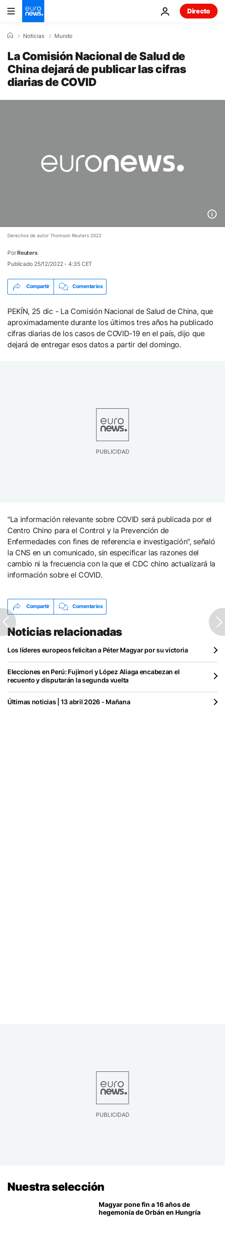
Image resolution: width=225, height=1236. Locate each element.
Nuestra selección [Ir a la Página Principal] (56, 1186)
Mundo (63, 36)
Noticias (33, 36)
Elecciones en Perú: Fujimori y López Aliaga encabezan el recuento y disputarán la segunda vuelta (93, 676)
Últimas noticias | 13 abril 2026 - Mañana (68, 702)
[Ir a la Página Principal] (33, 11)
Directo (198, 11)
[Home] (10, 35)
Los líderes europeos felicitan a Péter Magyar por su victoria (97, 650)
